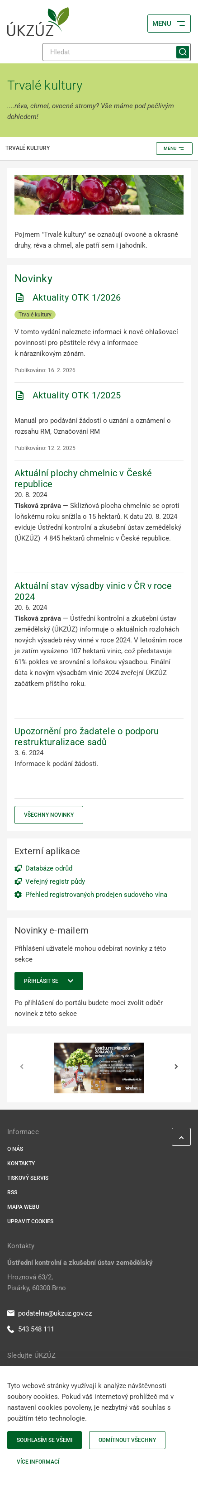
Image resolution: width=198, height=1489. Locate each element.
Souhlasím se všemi (44, 1440)
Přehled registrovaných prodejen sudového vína (96, 895)
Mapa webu (23, 1207)
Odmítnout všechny (127, 1440)
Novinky (33, 278)
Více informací (38, 1462)
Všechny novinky (49, 815)
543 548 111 (30, 1329)
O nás (15, 1149)
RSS (12, 1192)
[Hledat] (116, 52)
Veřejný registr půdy (55, 881)
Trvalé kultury (35, 314)
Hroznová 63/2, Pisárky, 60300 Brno (36, 1282)
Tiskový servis (27, 1178)
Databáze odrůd (48, 868)
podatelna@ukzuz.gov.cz (49, 1313)
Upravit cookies (30, 1221)
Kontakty (21, 1163)
